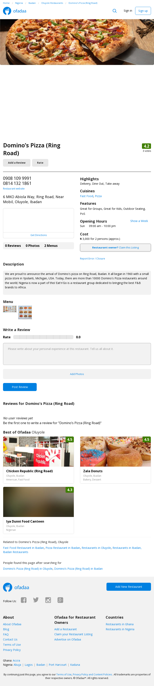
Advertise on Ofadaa (67, 639)
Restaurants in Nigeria (120, 629)
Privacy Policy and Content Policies (92, 674)
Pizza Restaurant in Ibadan (62, 548)
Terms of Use (12, 644)
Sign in (128, 10)
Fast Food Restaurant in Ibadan (23, 548)
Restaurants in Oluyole (96, 548)
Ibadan (40, 665)
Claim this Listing (115, 247)
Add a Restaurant (65, 629)
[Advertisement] (77, 111)
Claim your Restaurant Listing (73, 634)
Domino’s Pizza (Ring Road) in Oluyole (28, 568)
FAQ (6, 634)
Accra (16, 660)
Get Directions (38, 235)
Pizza (98, 196)
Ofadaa (14, 11)
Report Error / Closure (92, 258)
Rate (40, 162)
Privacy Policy (12, 650)
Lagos (29, 665)
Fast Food (86, 196)
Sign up (143, 11)
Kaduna (75, 665)
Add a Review (16, 162)
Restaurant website (14, 188)
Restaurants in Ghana (120, 624)
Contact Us (10, 639)
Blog (6, 629)
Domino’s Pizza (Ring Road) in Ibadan (78, 568)
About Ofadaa (12, 624)
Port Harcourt (58, 665)
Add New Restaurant (128, 587)
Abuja (17, 665)
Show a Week (139, 221)
